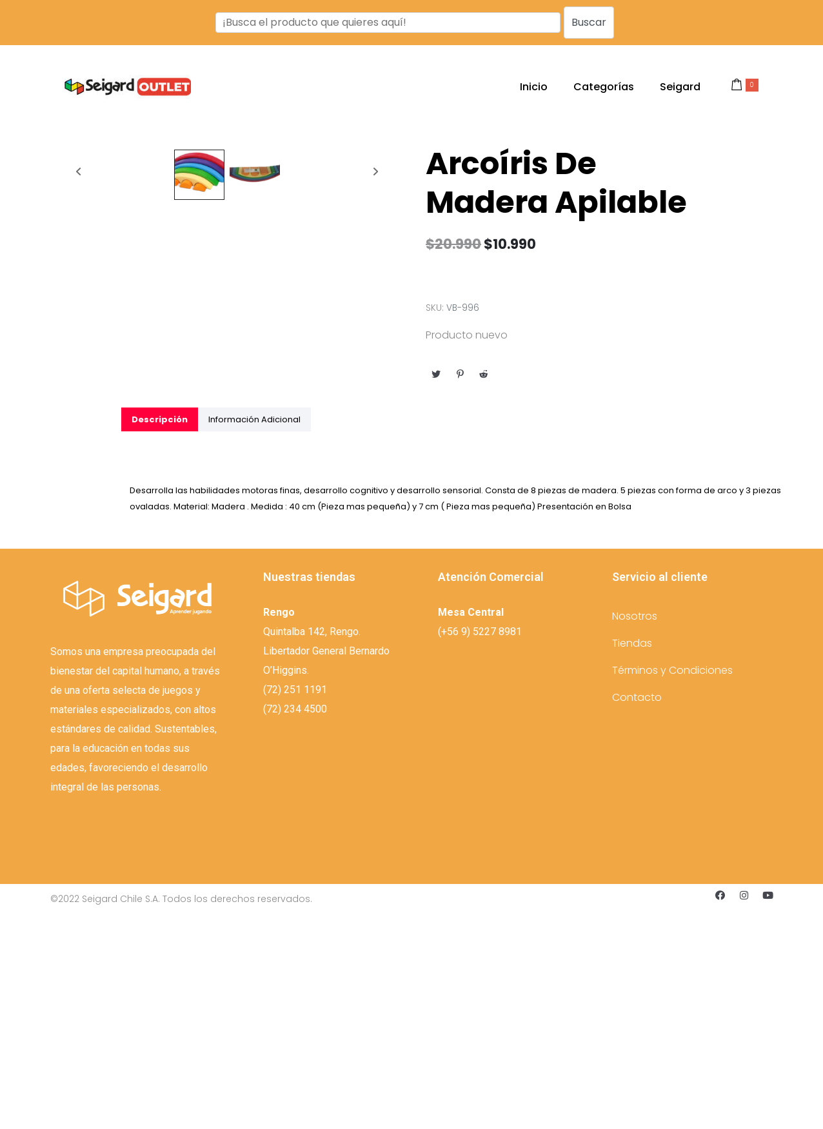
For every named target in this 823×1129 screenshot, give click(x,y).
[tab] (159, 631)
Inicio (534, 86)
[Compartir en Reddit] (483, 374)
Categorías (603, 86)
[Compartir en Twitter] (436, 374)
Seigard (680, 86)
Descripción (160, 631)
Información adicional (254, 631)
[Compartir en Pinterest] (460, 374)
